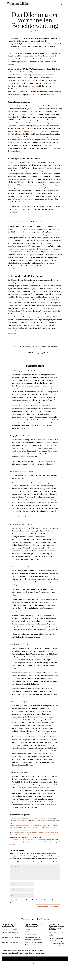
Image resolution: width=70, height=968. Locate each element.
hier (56, 858)
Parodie (51, 94)
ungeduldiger (29, 72)
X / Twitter (65, 963)
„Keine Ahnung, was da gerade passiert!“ (33, 131)
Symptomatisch (33, 86)
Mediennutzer (40, 72)
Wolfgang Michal (15, 436)
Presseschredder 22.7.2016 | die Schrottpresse (23, 839)
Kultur (62, 933)
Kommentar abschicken (48, 907)
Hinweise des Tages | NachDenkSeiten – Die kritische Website (27, 818)
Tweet (24, 202)
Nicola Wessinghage (16, 371)
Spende (31, 349)
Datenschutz (47, 963)
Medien (16, 929)
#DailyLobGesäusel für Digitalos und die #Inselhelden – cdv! (26, 825)
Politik (27, 931)
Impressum (56, 963)
